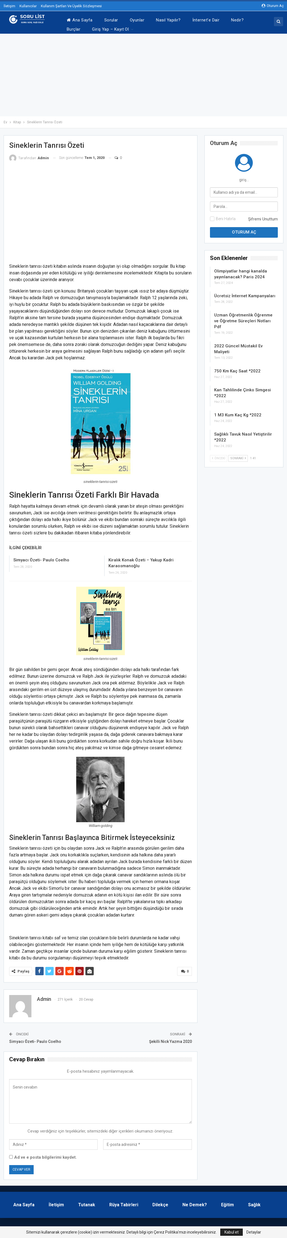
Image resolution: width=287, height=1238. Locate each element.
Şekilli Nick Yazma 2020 (170, 1038)
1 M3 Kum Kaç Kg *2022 (237, 412)
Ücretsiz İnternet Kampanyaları (244, 293)
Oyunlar (137, 20)
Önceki (218, 455)
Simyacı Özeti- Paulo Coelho (41, 557)
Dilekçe (160, 1202)
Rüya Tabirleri (123, 1202)
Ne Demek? (194, 1202)
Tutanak (86, 1202)
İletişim (9, 6)
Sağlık (254, 1202)
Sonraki (238, 455)
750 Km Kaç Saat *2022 (237, 368)
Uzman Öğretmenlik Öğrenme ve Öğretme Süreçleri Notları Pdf (243, 318)
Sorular (111, 20)
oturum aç (273, 6)
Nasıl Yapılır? (168, 20)
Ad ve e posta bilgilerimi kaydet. (45, 1154)
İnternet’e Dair (206, 20)
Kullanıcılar (28, 6)
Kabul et (231, 1232)
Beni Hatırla (226, 216)
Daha (236, 20)
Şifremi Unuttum (263, 216)
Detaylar (253, 1232)
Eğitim (227, 1202)
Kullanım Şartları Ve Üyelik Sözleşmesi (71, 6)
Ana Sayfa (80, 20)
